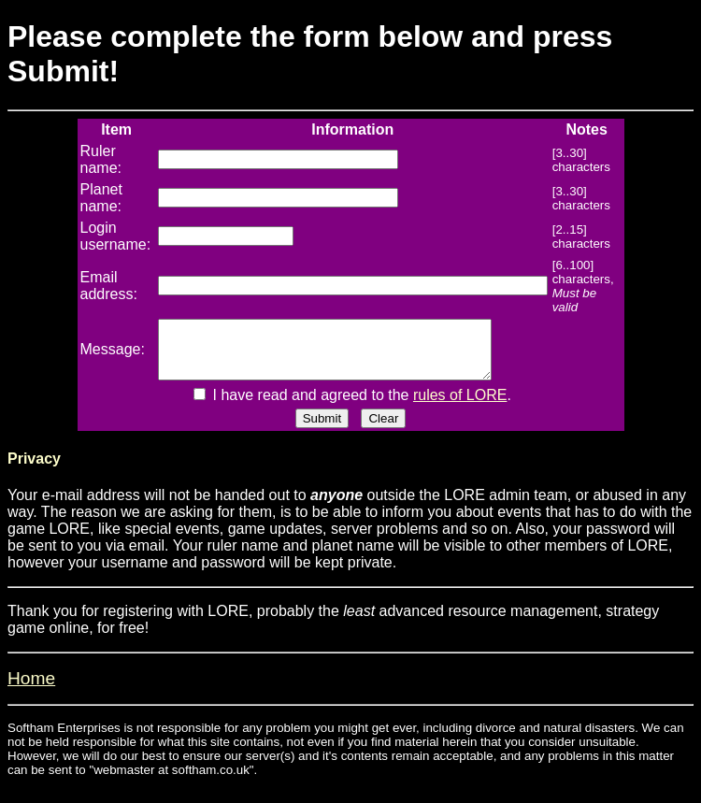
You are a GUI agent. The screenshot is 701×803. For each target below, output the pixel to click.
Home (31, 689)
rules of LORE (460, 406)
